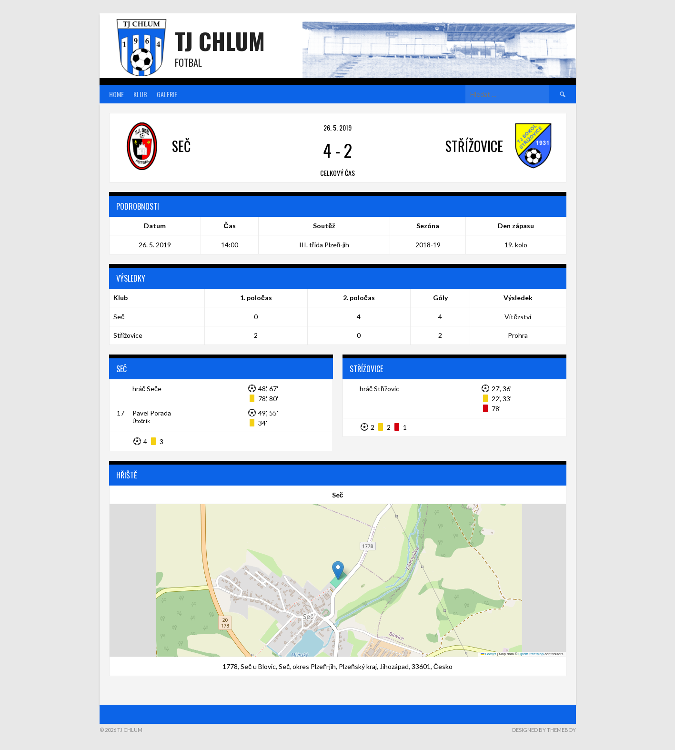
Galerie (167, 94)
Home (116, 94)
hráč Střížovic (379, 389)
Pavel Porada (151, 413)
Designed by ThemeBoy (544, 730)
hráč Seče (146, 389)
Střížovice (127, 335)
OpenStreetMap (531, 654)
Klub (140, 94)
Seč (118, 317)
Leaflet (488, 654)
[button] (338, 570)
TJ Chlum (220, 41)
